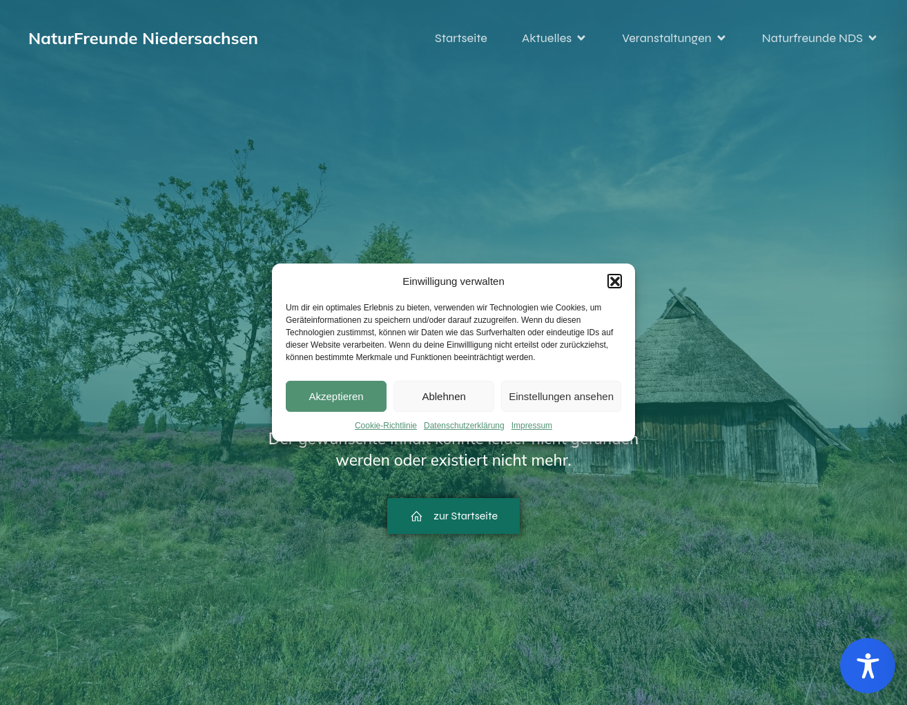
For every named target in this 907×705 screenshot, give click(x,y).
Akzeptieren (336, 396)
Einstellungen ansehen (561, 396)
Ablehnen (443, 396)
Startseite (461, 38)
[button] (614, 281)
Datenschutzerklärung (464, 425)
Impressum (531, 425)
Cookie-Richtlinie (386, 425)
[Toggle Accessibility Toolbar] (868, 666)
